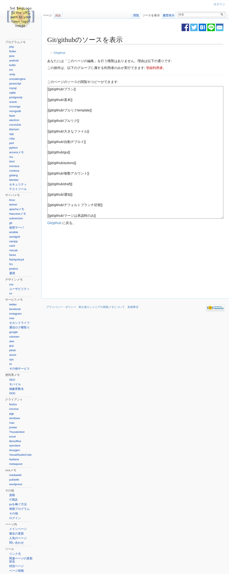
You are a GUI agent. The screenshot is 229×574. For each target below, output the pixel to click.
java (11, 55)
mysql (13, 88)
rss (11, 156)
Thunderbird (16, 432)
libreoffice (15, 441)
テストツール (18, 189)
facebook (15, 309)
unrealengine (17, 78)
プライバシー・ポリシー (61, 307)
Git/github (59, 52)
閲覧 (136, 14)
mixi (11, 318)
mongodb (15, 111)
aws (11, 341)
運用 (12, 273)
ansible (13, 232)
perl (11, 143)
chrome (14, 409)
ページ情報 (16, 570)
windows (14, 418)
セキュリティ (18, 184)
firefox (13, 404)
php (11, 46)
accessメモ (16, 152)
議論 (58, 14)
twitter (13, 304)
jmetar (13, 427)
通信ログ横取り (19, 327)
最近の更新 (16, 533)
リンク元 (15, 553)
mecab (13, 250)
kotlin (12, 65)
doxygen (14, 450)
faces (12, 254)
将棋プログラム (19, 508)
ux (10, 293)
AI (10, 364)
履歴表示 (168, 14)
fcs (11, 264)
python (13, 147)
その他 (13, 513)
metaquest (15, 464)
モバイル (15, 384)
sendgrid (14, 236)
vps (11, 359)
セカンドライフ (19, 322)
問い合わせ (16, 542)
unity (12, 74)
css (11, 284)
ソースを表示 (151, 14)
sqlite (12, 92)
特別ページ (16, 566)
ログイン (219, 4)
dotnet (13, 204)
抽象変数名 (16, 388)
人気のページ (18, 538)
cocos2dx (15, 124)
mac (12, 422)
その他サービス (19, 368)
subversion (16, 218)
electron (14, 120)
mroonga (14, 106)
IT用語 (13, 499)
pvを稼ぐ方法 (18, 504)
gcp (11, 345)
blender (14, 179)
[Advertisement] (100, 262)
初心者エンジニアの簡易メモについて (102, 307)
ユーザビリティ (19, 289)
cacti (12, 245)
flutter (12, 51)
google (13, 332)
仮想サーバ (16, 227)
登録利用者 (154, 68)
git (10, 222)
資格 (12, 495)
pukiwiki (14, 479)
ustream (14, 336)
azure (12, 354)
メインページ (18, 529)
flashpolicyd (16, 259)
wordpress (15, 484)
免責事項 (132, 307)
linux (12, 200)
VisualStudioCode (20, 454)
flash (12, 115)
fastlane (14, 459)
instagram (15, 313)
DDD (12, 393)
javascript (15, 83)
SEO (12, 379)
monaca (14, 166)
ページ (47, 14)
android (14, 60)
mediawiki (15, 475)
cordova (14, 170)
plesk (12, 350)
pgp (11, 413)
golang (13, 175)
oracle (13, 101)
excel (12, 436)
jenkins (13, 268)
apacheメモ (16, 209)
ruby (12, 138)
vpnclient (14, 445)
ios (11, 69)
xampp (13, 241)
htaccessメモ (17, 213)
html (12, 161)
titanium (14, 129)
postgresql (15, 97)
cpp (11, 133)
